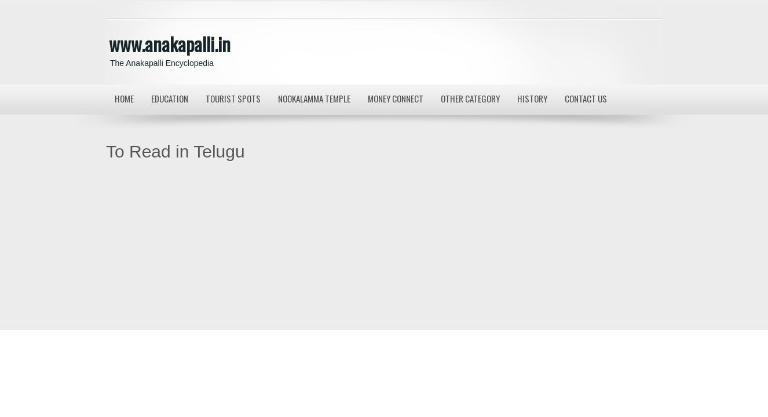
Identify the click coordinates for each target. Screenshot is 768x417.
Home (124, 98)
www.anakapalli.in (170, 43)
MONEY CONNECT (395, 98)
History (532, 98)
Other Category (470, 98)
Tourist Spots (233, 98)
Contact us (586, 98)
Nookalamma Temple (314, 98)
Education (169, 98)
